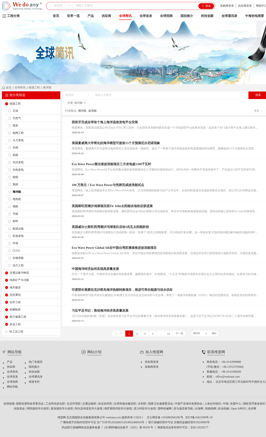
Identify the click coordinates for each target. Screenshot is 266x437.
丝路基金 (20, 408)
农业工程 (15, 324)
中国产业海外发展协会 (189, 403)
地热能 (17, 199)
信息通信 (15, 294)
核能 (15, 177)
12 (168, 333)
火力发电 (18, 140)
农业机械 (224, 408)
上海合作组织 (213, 403)
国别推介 (186, 16)
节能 (15, 214)
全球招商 (166, 16)
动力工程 (18, 265)
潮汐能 (82, 110)
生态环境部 (74, 403)
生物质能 (18, 258)
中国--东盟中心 (232, 403)
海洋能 (47, 87)
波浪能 (92, 110)
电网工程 (18, 133)
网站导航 (12, 386)
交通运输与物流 (19, 272)
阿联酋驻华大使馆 (38, 408)
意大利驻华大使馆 (145, 408)
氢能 (15, 184)
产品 (90, 16)
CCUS (16, 250)
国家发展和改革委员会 (30, 403)
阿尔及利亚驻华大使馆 (89, 408)
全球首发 (146, 16)
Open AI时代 (238, 408)
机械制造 (15, 309)
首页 (56, 16)
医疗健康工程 (18, 317)
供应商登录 (245, 6)
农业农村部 (105, 403)
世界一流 (73, 16)
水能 (15, 147)
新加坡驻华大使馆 (62, 408)
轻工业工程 (16, 331)
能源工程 (34, 87)
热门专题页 (36, 362)
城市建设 (15, 287)
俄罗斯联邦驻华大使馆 (118, 408)
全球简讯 (125, 17)
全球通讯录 (229, 16)
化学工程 (15, 302)
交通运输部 (89, 403)
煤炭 (15, 125)
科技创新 (207, 16)
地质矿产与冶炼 (19, 280)
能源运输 (18, 228)
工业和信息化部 (56, 403)
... (161, 333)
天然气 (17, 118)
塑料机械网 (165, 408)
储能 (15, 206)
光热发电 (18, 170)
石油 (15, 110)
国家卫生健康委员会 (161, 403)
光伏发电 (18, 162)
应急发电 (18, 236)
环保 (15, 243)
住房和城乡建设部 (125, 403)
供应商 (106, 16)
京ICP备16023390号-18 (198, 417)
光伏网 (252, 408)
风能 (15, 155)
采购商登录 (227, 6)
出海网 (199, 408)
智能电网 (211, 408)
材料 (15, 221)
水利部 (142, 403)
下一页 (179, 333)
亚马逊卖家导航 (184, 408)
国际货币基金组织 (254, 403)
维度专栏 (34, 382)
